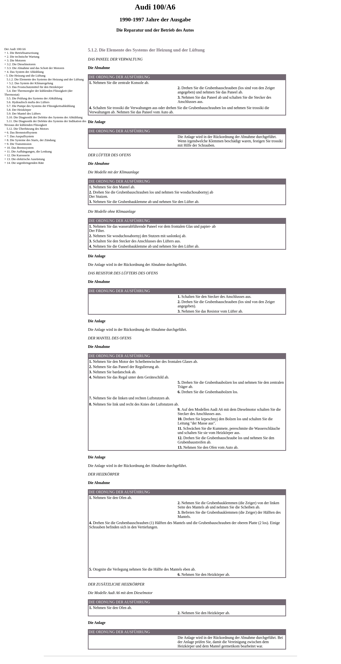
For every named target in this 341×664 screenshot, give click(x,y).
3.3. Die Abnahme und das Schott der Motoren (35, 68)
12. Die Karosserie (18, 155)
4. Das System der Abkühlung (25, 72)
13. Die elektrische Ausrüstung (26, 159)
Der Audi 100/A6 (15, 49)
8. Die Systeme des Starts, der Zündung (31, 140)
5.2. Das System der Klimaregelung (31, 83)
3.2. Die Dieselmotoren (21, 64)
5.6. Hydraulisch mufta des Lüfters (28, 102)
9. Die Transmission (19, 144)
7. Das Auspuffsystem (20, 136)
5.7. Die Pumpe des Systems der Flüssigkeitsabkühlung (41, 106)
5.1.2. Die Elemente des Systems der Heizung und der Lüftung (45, 79)
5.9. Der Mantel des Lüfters (24, 113)
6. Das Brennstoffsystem (22, 132)
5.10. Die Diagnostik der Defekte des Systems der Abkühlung (45, 117)
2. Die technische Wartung (23, 56)
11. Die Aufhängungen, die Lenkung (29, 151)
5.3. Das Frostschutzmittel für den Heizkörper (35, 87)
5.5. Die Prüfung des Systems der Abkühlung (34, 98)
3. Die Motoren (16, 60)
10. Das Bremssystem (20, 147)
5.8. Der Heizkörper (19, 109)
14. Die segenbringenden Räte (25, 163)
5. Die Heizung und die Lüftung (25, 75)
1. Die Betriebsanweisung (23, 53)
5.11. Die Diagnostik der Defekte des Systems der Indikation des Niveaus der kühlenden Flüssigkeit (45, 123)
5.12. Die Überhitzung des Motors (28, 128)
